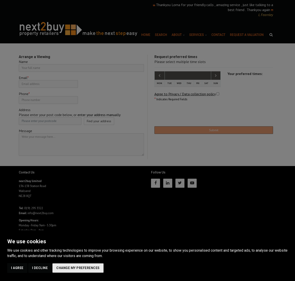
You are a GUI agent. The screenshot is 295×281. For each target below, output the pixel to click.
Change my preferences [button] (78, 268)
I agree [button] (17, 268)
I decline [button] (40, 268)
